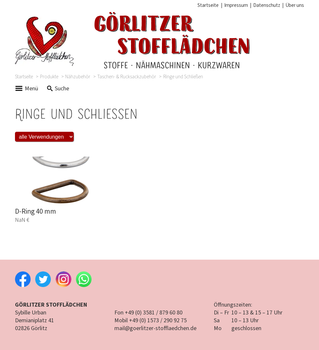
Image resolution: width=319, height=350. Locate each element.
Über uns (294, 5)
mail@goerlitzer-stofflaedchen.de (155, 328)
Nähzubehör (77, 76)
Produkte (49, 76)
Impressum (236, 5)
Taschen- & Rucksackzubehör (126, 76)
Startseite (208, 5)
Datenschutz (266, 5)
